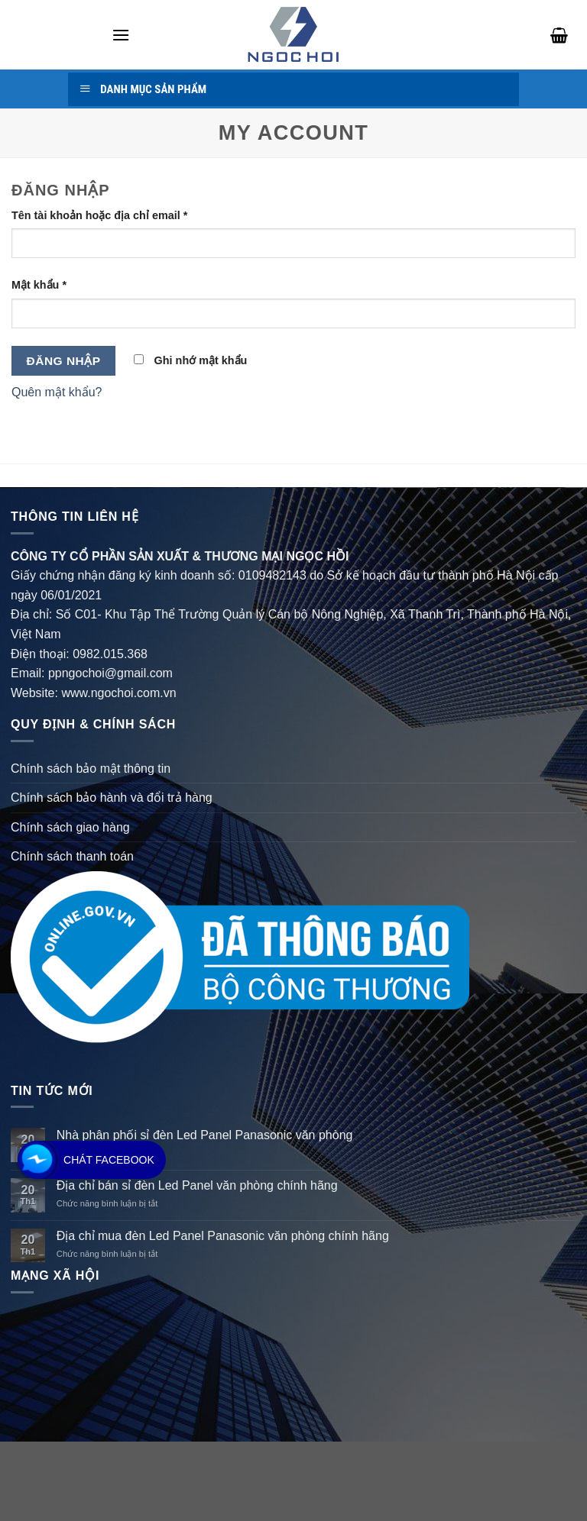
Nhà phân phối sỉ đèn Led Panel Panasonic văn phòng (205, 1135)
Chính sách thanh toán (72, 856)
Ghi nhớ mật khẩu (191, 360)
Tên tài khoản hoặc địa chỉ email (99, 215)
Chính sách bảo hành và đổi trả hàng (111, 797)
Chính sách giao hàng (70, 827)
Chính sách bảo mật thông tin (90, 768)
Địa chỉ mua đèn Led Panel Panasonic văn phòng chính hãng (223, 1235)
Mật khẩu (38, 285)
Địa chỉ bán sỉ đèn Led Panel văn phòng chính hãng (197, 1185)
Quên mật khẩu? (56, 392)
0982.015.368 (110, 653)
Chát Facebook (108, 1160)
